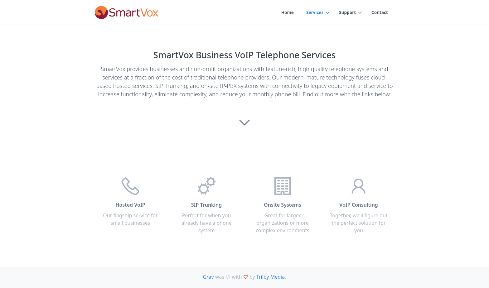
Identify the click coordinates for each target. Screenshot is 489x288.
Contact (379, 13)
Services (313, 13)
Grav (208, 276)
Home (285, 13)
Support (347, 13)
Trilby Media (270, 276)
